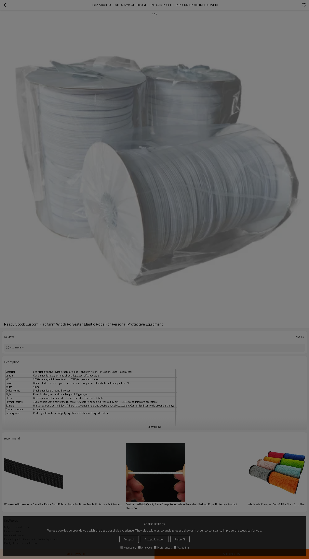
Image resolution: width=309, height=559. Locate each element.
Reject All (180, 539)
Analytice (145, 547)
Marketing (181, 547)
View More (154, 427)
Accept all (129, 539)
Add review (17, 347)
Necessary (128, 547)
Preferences (163, 547)
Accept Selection (154, 539)
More (299, 337)
